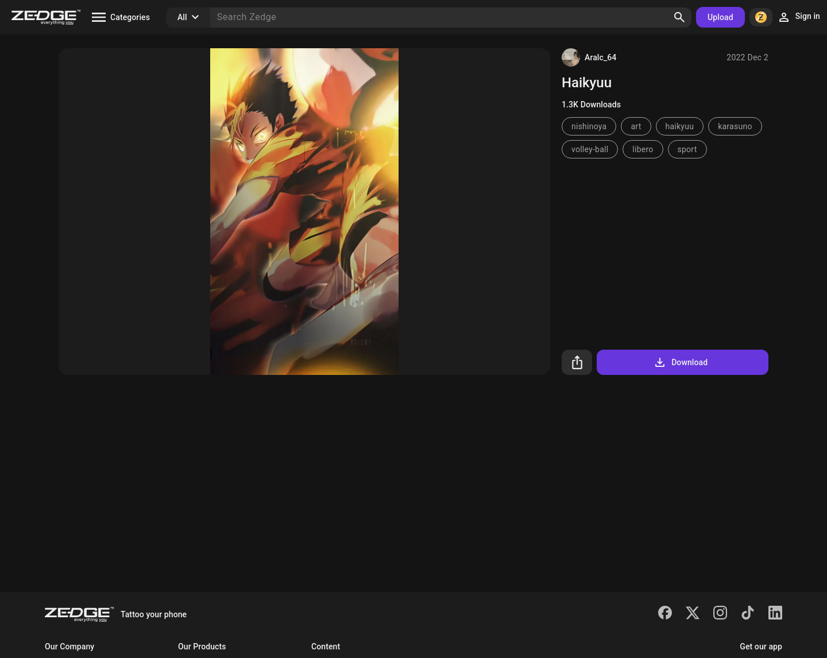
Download (680, 362)
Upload (720, 17)
